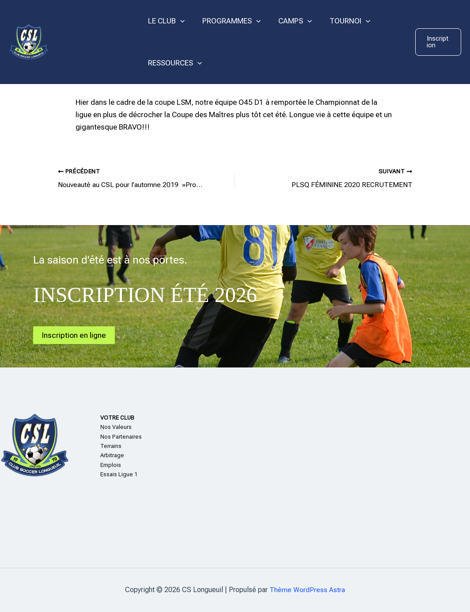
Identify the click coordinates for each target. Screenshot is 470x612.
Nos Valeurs (116, 427)
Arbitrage (112, 455)
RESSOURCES (174, 63)
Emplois (110, 465)
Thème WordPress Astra (307, 589)
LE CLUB (165, 21)
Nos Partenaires (121, 436)
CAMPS (288, 21)
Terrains (110, 446)
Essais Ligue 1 (118, 474)
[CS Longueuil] (29, 41)
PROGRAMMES (227, 21)
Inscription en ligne (75, 334)
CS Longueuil (93, 41)
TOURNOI (340, 21)
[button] (437, 42)
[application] (178, 21)
